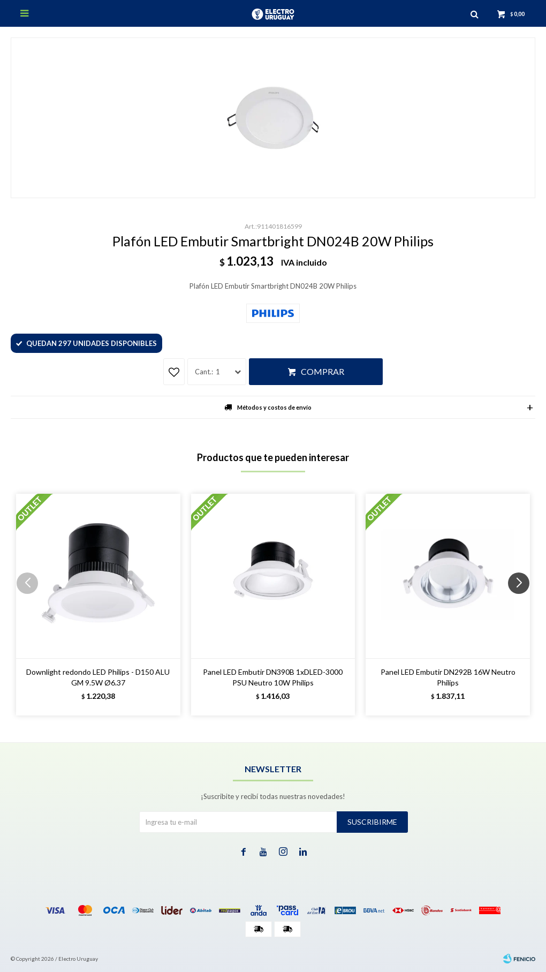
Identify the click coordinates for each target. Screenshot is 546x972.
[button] (522, 604)
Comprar (322, 371)
